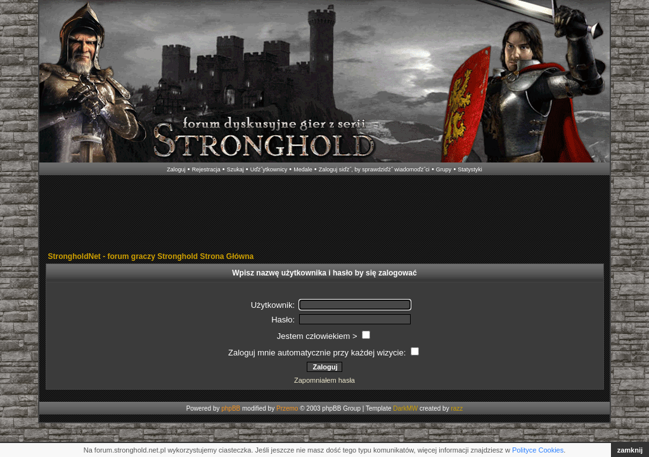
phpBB (230, 408)
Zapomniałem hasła (324, 380)
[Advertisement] (324, 214)
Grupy (444, 169)
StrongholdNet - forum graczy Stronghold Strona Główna (151, 256)
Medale (302, 169)
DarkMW (405, 408)
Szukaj (235, 169)
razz (457, 408)
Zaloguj (176, 169)
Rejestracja (206, 169)
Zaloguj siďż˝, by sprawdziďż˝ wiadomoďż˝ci (374, 169)
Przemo (287, 408)
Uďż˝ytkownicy (269, 169)
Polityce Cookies (537, 450)
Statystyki (470, 169)
